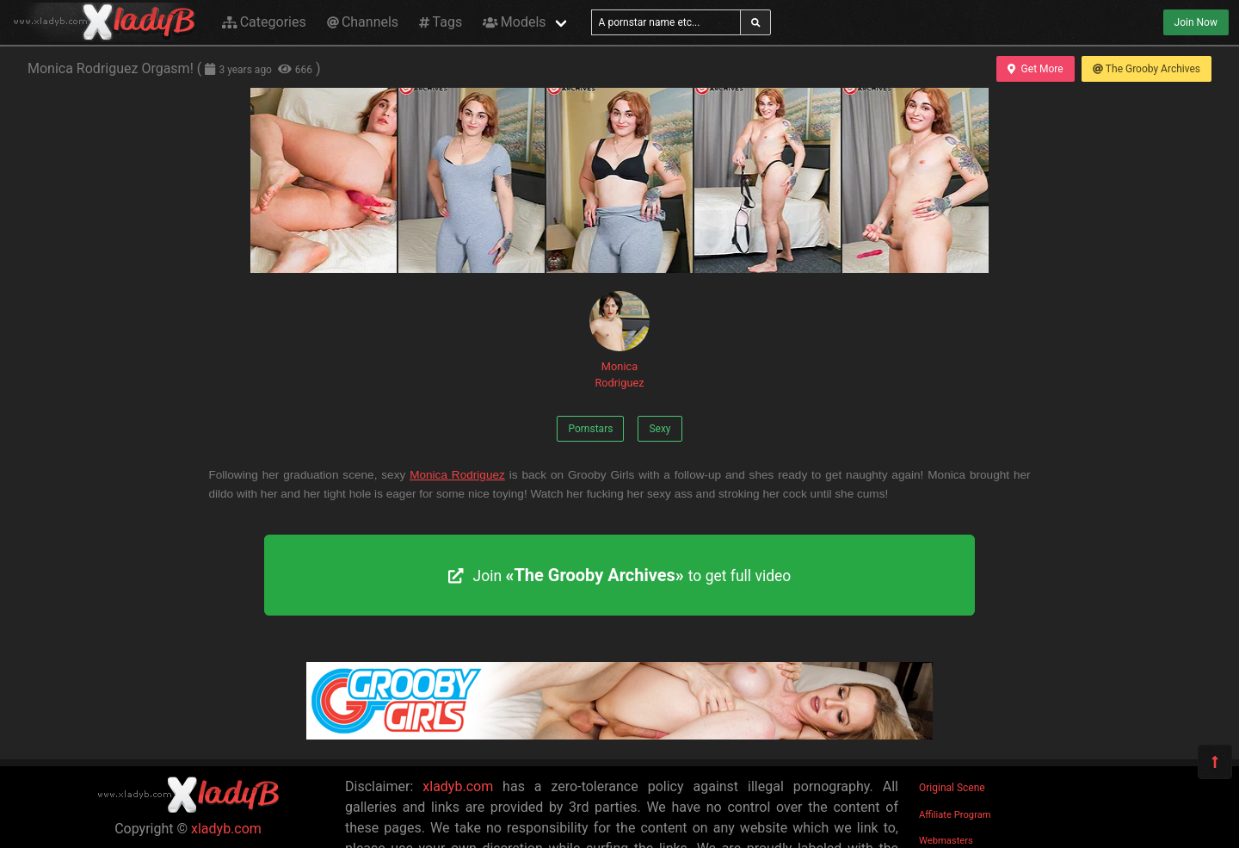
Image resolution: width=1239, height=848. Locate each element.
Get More (1035, 69)
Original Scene (952, 788)
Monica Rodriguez (619, 340)
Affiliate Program (955, 814)
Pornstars (590, 429)
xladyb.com (226, 828)
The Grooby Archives (1146, 69)
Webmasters (946, 840)
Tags (440, 22)
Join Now (1195, 22)
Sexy (659, 429)
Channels (362, 22)
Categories (264, 22)
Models (514, 22)
